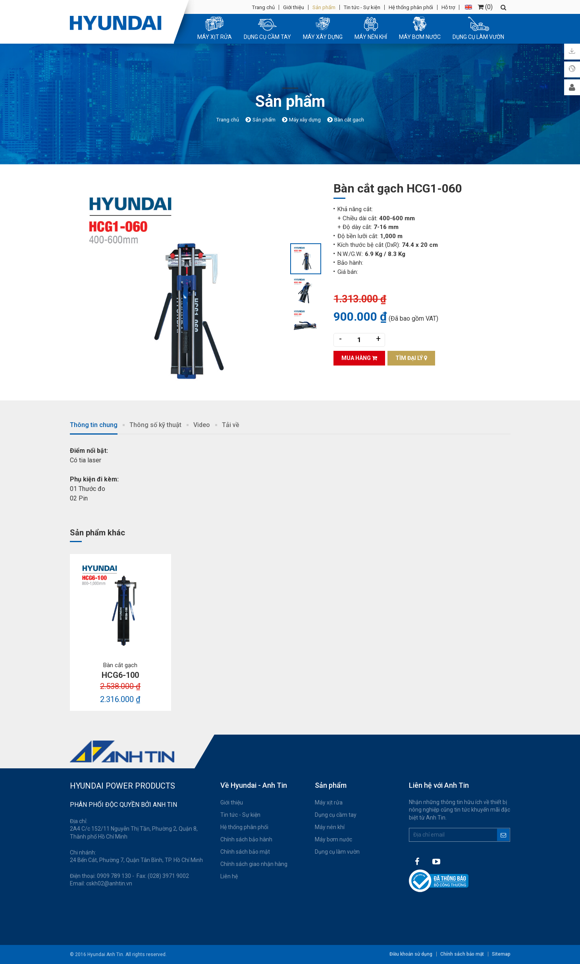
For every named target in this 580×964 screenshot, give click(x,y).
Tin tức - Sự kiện (362, 7)
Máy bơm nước (333, 839)
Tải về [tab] (230, 425)
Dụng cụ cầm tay (335, 815)
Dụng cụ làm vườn (337, 852)
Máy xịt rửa (329, 802)
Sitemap (501, 954)
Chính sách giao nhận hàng (253, 864)
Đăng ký (503, 835)
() (485, 7)
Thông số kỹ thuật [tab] (155, 425)
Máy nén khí (330, 827)
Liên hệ (229, 876)
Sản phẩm (323, 7)
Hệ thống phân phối (411, 7)
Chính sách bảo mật (245, 852)
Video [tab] (201, 425)
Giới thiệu (293, 7)
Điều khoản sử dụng (410, 954)
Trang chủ (263, 7)
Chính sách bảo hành (246, 839)
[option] (180, 290)
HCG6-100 (120, 675)
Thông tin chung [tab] (94, 425)
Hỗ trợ (448, 7)
